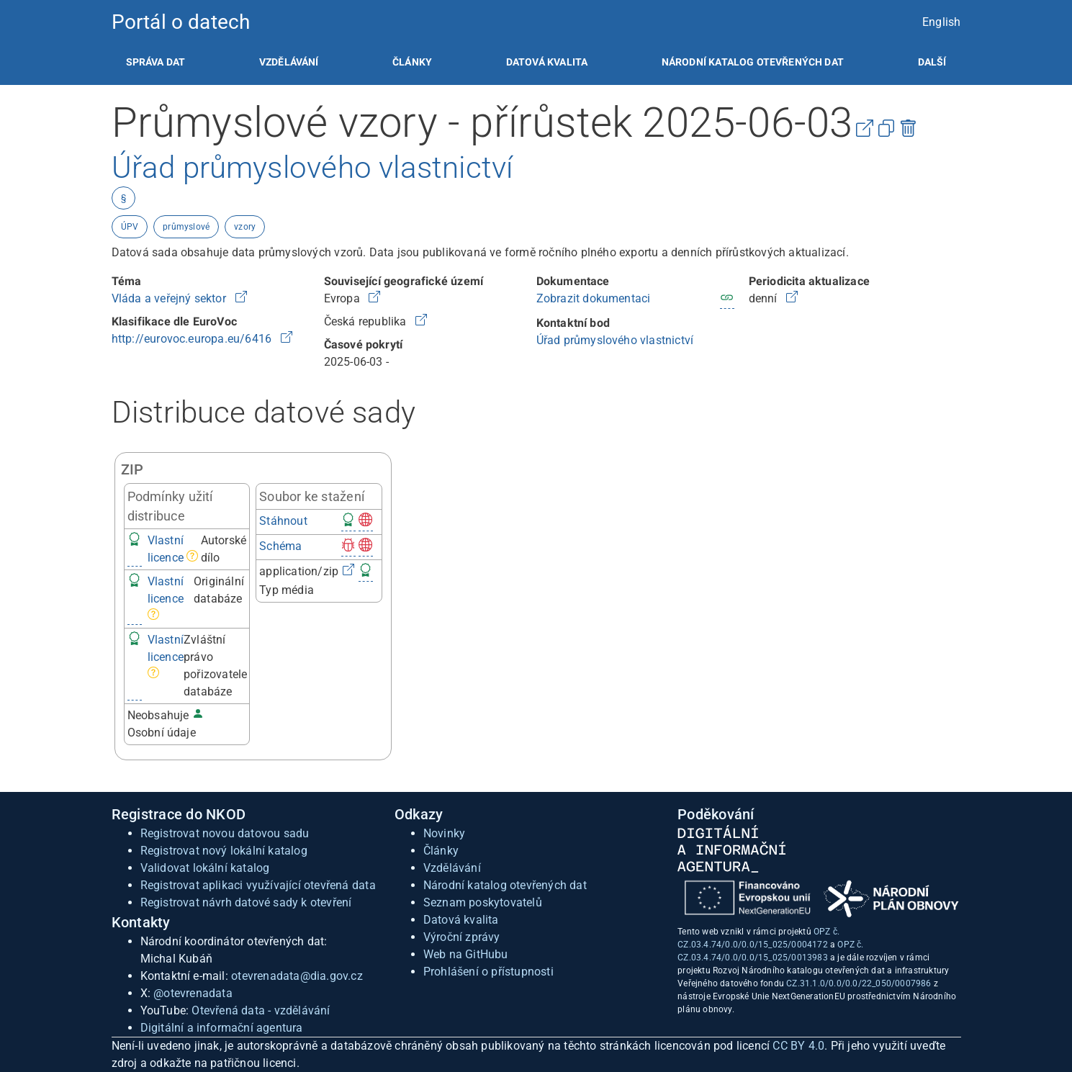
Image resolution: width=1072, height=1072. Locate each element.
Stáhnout (283, 521)
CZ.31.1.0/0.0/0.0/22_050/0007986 (858, 983)
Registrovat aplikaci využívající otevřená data (258, 885)
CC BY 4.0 (798, 1046)
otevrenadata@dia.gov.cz (297, 976)
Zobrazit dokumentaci (593, 298)
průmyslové (186, 227)
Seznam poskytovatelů (482, 902)
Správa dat (156, 62)
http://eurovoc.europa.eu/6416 (193, 339)
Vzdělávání (289, 62)
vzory (245, 227)
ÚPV (130, 227)
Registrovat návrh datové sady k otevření (246, 902)
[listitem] (156, 62)
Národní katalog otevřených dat (505, 885)
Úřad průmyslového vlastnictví (615, 340)
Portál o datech (181, 22)
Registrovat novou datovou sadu (225, 833)
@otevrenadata (193, 993)
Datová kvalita (546, 62)
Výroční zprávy (461, 937)
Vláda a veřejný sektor (171, 298)
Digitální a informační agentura (221, 1028)
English (941, 22)
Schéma (280, 546)
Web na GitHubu (465, 954)
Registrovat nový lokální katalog (223, 850)
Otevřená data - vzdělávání (261, 1010)
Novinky (444, 833)
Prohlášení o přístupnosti (488, 971)
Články (412, 62)
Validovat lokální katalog (205, 868)
